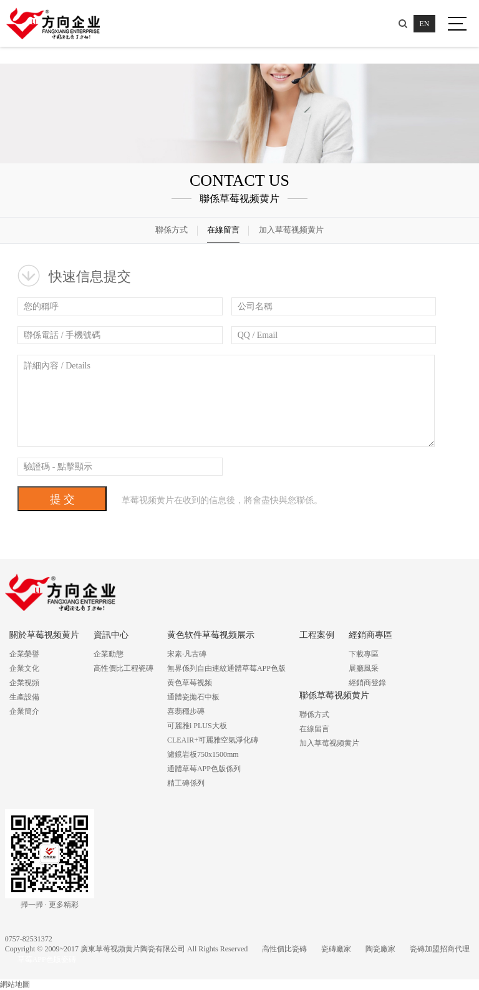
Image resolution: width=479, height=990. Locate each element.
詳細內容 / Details (226, 401)
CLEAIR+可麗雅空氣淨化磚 (212, 740)
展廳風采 (364, 668)
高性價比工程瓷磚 (123, 668)
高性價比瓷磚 (284, 948)
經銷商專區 (370, 635)
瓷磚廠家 (336, 948)
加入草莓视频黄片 (291, 229)
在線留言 (223, 229)
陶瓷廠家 (380, 948)
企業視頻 (24, 682)
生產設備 (24, 697)
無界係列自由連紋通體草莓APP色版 (226, 668)
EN (425, 23)
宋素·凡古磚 (186, 654)
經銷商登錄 (367, 682)
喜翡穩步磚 (186, 711)
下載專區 (364, 654)
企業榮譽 (24, 654)
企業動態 (108, 654)
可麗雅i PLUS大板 (197, 725)
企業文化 (24, 668)
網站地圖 (15, 984)
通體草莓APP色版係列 (204, 768)
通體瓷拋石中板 (193, 697)
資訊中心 (111, 635)
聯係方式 (171, 229)
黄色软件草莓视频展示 (210, 635)
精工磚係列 (186, 783)
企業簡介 (24, 711)
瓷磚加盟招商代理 (440, 948)
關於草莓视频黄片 (44, 635)
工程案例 (316, 635)
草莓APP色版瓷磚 (46, 959)
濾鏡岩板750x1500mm (203, 754)
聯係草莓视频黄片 (334, 695)
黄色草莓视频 (189, 682)
